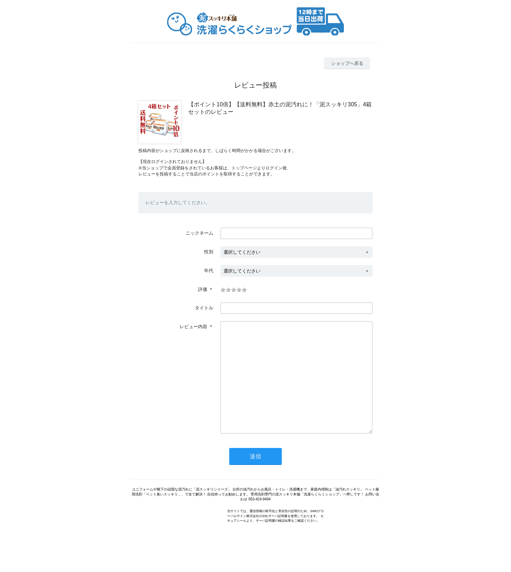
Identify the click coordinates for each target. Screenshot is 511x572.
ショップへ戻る (347, 63)
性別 (208, 251)
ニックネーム (199, 233)
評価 (202, 289)
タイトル (204, 307)
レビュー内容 (193, 326)
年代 (208, 270)
